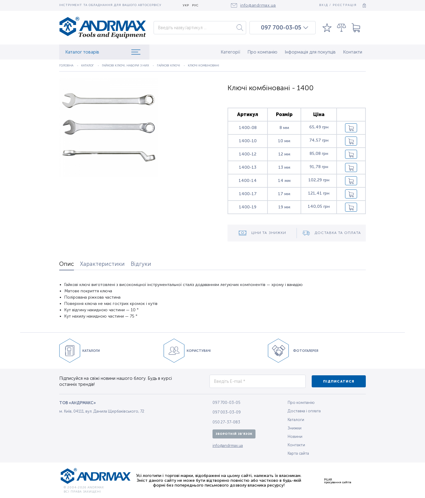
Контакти (352, 52)
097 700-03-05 (281, 27)
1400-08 (248, 127)
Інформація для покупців (310, 52)
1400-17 (248, 193)
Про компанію (262, 52)
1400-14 (248, 180)
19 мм (284, 207)
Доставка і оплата (304, 411)
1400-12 (247, 154)
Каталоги (296, 419)
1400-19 (247, 207)
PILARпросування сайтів (337, 481)
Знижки (294, 428)
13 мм (284, 167)
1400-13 (247, 167)
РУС (195, 5)
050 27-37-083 (226, 422)
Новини (295, 436)
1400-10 (248, 140)
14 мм (284, 180)
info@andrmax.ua (227, 445)
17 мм (284, 193)
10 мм (284, 140)
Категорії (230, 52)
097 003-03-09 (226, 412)
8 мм (284, 127)
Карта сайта (298, 453)
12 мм (284, 154)
